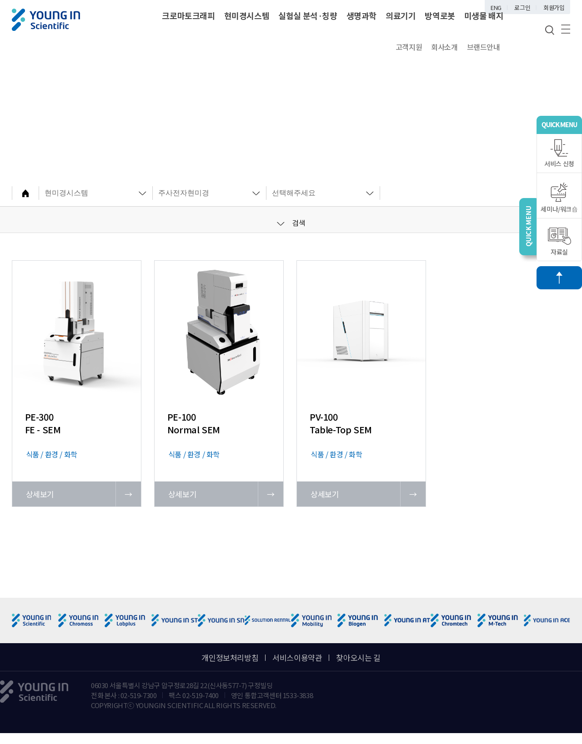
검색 (291, 222)
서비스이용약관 (297, 657)
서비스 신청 (559, 153)
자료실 (559, 242)
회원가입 (553, 7)
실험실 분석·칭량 (307, 15)
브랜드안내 (483, 46)
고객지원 (409, 46)
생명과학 (361, 15)
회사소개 (444, 46)
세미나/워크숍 (559, 197)
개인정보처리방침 (229, 657)
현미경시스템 (247, 15)
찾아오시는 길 (358, 657)
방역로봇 (440, 15)
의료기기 (401, 15)
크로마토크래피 (188, 15)
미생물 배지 (484, 15)
